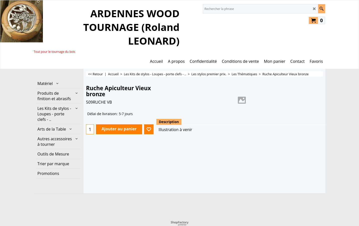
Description (169, 121)
